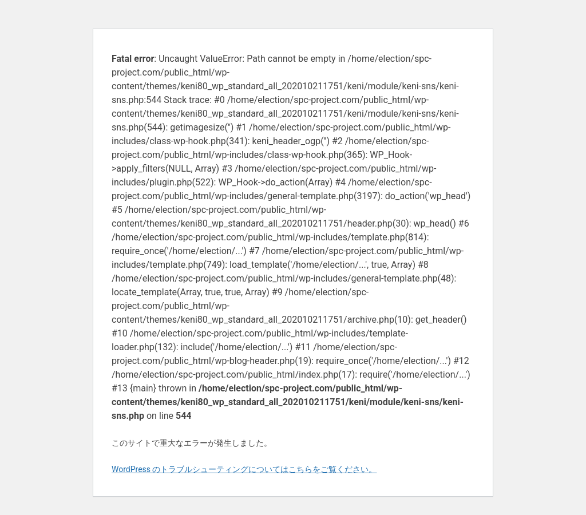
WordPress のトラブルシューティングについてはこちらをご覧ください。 (244, 469)
